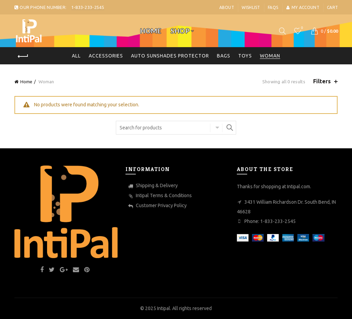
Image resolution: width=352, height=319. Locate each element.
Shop (180, 31)
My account (302, 7)
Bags (223, 56)
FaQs (273, 7)
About (226, 7)
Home (150, 31)
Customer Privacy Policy (161, 205)
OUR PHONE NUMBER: (59, 7)
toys (245, 56)
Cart (332, 7)
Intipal (163, 308)
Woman (270, 56)
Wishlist (251, 7)
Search (229, 128)
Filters (322, 81)
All (76, 56)
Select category (216, 127)
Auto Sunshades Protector (170, 56)
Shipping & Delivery (157, 185)
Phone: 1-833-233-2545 (270, 221)
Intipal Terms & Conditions (164, 195)
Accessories (106, 56)
